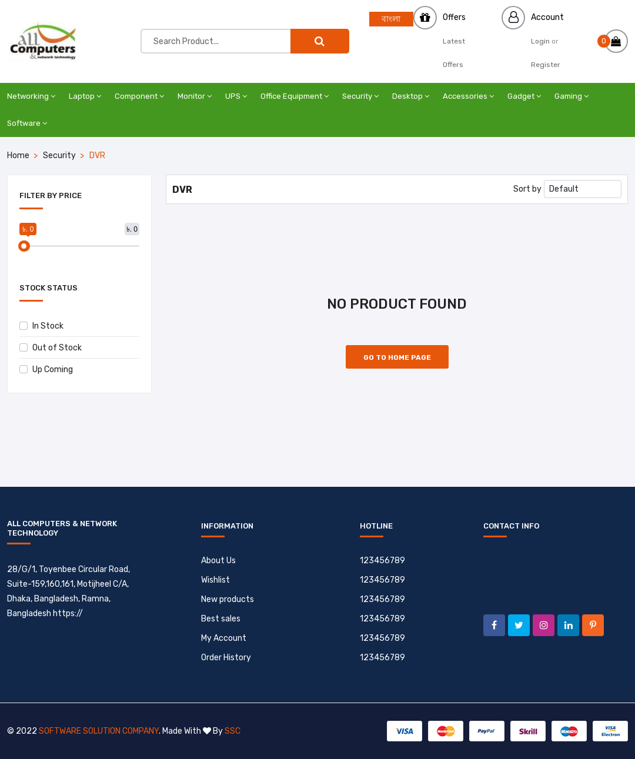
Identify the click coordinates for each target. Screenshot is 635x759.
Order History (226, 658)
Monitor (195, 96)
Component (139, 96)
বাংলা (391, 19)
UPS (236, 96)
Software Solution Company (99, 731)
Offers (454, 17)
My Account (223, 638)
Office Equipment (294, 96)
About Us (218, 561)
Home (18, 156)
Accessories (468, 96)
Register (545, 65)
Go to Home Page (397, 357)
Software (27, 123)
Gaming (571, 96)
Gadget (524, 96)
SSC (232, 731)
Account (547, 17)
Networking (31, 96)
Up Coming (46, 370)
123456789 (382, 561)
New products (227, 599)
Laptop (85, 96)
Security (360, 96)
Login (540, 41)
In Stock (41, 326)
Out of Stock (50, 348)
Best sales (220, 619)
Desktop (410, 96)
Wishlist (215, 580)
